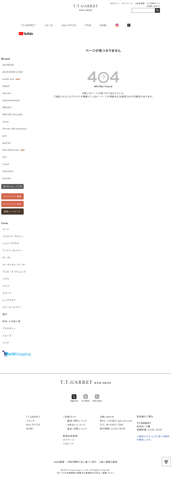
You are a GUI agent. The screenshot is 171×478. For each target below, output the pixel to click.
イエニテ (48, 25)
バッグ (6, 342)
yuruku (7, 178)
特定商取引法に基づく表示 (82, 461)
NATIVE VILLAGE (13, 114)
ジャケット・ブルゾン (13, 236)
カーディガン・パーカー (14, 264)
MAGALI (7, 107)
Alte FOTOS (69, 25)
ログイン (115, 3)
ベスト (6, 278)
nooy (6, 121)
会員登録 (140, 3)
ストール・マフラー (12, 307)
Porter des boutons (15, 128)
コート (6, 229)
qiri (5, 135)
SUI (5, 156)
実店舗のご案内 (145, 416)
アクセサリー (9, 328)
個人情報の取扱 (109, 461)
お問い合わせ (153, 6)
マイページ (128, 3)
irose (6, 164)
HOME (103, 25)
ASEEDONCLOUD (13, 71)
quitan (7, 142)
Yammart (8, 171)
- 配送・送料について (75, 420)
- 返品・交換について (75, 428)
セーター (7, 257)
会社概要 (60, 461)
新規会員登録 (70, 435)
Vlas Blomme (11, 149)
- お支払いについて (74, 424)
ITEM (88, 25)
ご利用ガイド (154, 3)
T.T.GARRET (27, 25)
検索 (157, 10)
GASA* (6, 86)
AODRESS (8, 64)
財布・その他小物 (12, 321)
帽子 (5, 314)
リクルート (68, 443)
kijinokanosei (11, 100)
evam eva (8, 79)
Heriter (7, 93)
